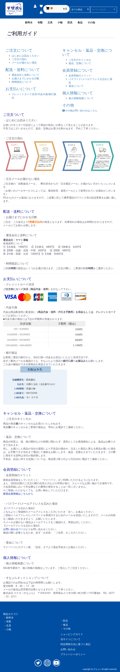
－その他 (65, 628)
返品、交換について (80, 63)
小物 (60, 22)
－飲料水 (9, 617)
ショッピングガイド (71, 634)
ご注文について (18, 50)
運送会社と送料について (25, 74)
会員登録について (77, 70)
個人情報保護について (81, 98)
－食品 (64, 624)
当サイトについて (70, 639)
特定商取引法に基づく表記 (75, 644)
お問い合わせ (67, 649)
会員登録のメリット (80, 75)
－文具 (7, 625)
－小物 (7, 629)
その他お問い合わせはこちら (79, 110)
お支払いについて (20, 89)
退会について (76, 85)
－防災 (64, 620)
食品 (80, 22)
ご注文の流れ (19, 59)
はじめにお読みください (25, 55)
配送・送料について (22, 70)
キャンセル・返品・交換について (87, 52)
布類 (40, 22)
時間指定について (22, 81)
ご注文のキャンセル (80, 59)
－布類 (7, 621)
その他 (91, 22)
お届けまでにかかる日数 (25, 78)
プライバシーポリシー (72, 654)
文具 (50, 22)
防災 (70, 22)
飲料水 (28, 22)
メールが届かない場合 (24, 62)
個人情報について (77, 93)
